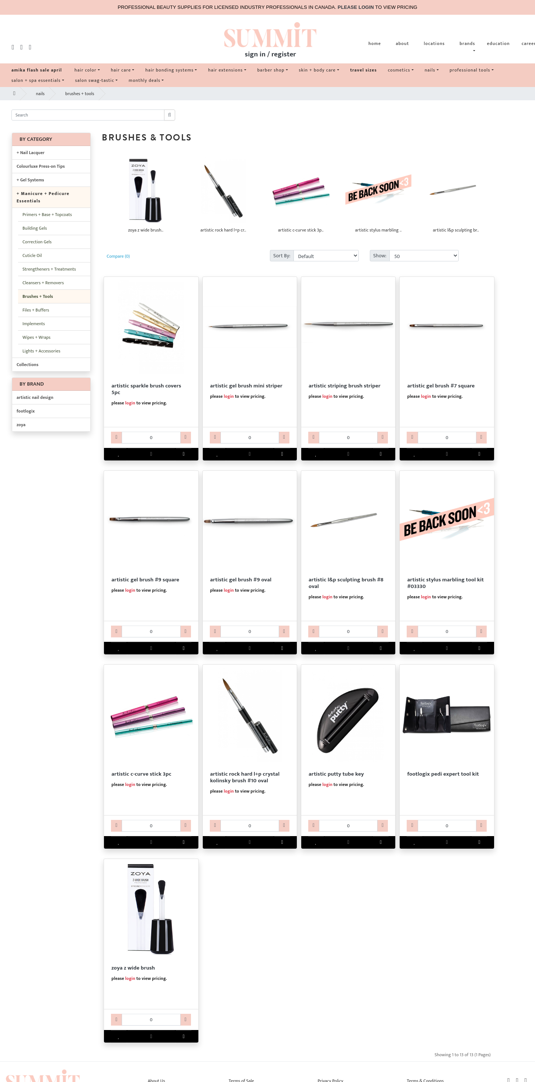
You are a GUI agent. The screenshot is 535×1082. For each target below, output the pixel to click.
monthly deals (144, 80)
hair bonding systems (169, 70)
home (374, 43)
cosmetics (399, 70)
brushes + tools (79, 93)
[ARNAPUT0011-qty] (348, 826)
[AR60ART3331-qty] (151, 826)
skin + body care (317, 70)
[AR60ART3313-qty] (249, 437)
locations (434, 43)
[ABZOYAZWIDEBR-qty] (151, 1020)
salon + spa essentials (36, 80)
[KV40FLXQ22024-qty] (447, 826)
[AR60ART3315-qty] (447, 437)
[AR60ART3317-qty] (249, 631)
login (130, 403)
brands (467, 43)
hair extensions (225, 70)
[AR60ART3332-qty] (249, 826)
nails (430, 70)
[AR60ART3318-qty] (348, 631)
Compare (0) (118, 256)
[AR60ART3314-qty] (348, 437)
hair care (121, 70)
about (402, 43)
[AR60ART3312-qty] (151, 437)
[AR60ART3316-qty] (151, 631)
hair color (85, 70)
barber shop (271, 70)
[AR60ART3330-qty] (447, 631)
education (498, 43)
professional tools (470, 70)
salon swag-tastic (94, 80)
